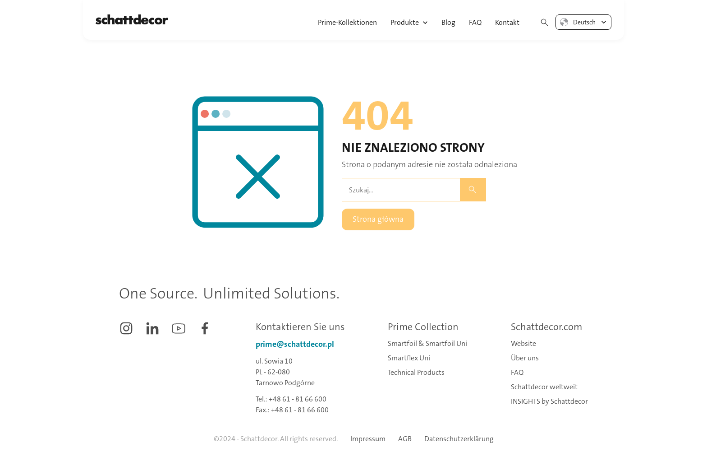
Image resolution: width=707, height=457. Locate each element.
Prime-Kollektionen (347, 22)
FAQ (475, 22)
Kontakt (507, 22)
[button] (409, 20)
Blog (448, 22)
